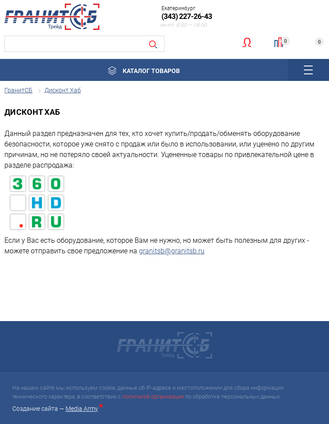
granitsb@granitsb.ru (172, 251)
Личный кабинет (246, 42)
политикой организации (153, 396)
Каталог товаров (151, 70)
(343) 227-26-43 (186, 16)
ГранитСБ (18, 90)
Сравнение (282, 41)
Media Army (84, 408)
